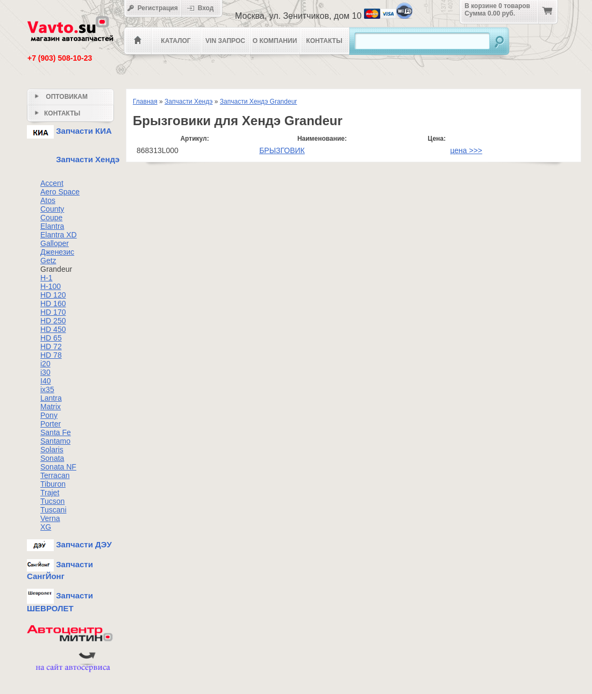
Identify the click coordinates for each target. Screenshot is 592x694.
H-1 (46, 277)
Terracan (54, 475)
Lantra (51, 398)
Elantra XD (58, 234)
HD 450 (53, 329)
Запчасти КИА (69, 130)
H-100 (50, 286)
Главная (145, 101)
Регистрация (152, 8)
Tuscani (53, 509)
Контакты (324, 41)
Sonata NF (58, 466)
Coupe (51, 217)
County (52, 209)
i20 (45, 363)
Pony (49, 415)
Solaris (51, 449)
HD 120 (53, 295)
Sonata (52, 458)
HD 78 (51, 355)
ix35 (47, 389)
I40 (45, 381)
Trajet (49, 492)
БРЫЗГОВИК (282, 150)
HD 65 (51, 338)
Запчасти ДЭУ (69, 544)
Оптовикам (61, 96)
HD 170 (53, 312)
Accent (51, 183)
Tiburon (53, 484)
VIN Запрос (225, 41)
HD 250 (53, 320)
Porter (50, 424)
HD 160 (53, 303)
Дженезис (57, 252)
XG (45, 527)
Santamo (55, 441)
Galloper (54, 243)
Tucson (52, 501)
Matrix (50, 406)
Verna (50, 518)
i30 (45, 372)
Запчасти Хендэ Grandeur (258, 101)
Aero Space (60, 191)
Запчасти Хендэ (188, 101)
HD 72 (51, 346)
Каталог (175, 41)
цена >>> (466, 150)
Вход (203, 8)
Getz (48, 260)
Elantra (52, 226)
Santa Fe (55, 432)
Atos (47, 200)
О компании (275, 41)
